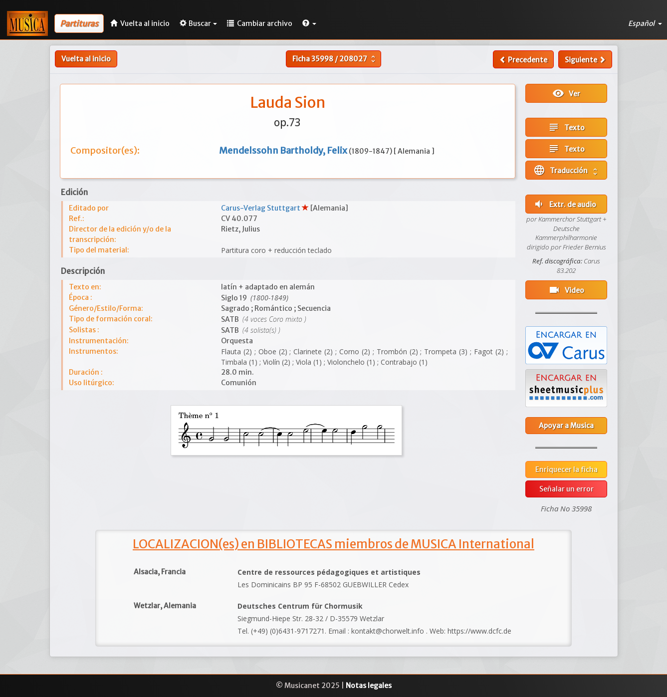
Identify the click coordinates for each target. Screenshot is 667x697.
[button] (309, 23)
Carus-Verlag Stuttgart (261, 208)
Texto (566, 127)
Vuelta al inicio (86, 58)
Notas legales (369, 685)
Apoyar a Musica (566, 425)
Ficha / (335, 58)
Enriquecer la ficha (566, 469)
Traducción (566, 170)
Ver (566, 93)
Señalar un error (566, 488)
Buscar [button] (198, 23)
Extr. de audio (564, 204)
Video (566, 290)
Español (645, 23)
